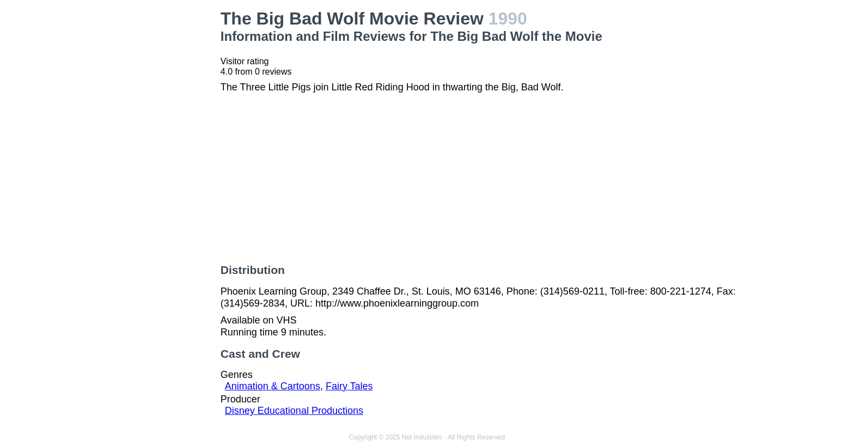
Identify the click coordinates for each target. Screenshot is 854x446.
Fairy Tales (349, 386)
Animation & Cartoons (272, 386)
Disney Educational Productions (294, 410)
